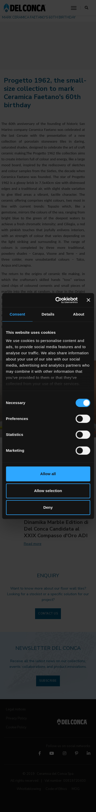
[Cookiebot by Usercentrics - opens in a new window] (58, 300)
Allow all (48, 474)
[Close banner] (88, 300)
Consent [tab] (17, 314)
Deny (48, 507)
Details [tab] (48, 314)
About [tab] (78, 314)
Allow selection (48, 490)
